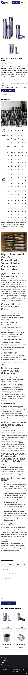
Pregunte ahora (9, 91)
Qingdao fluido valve (14, 673)
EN (22, 2)
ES (24, 2)
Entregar (8, 603)
